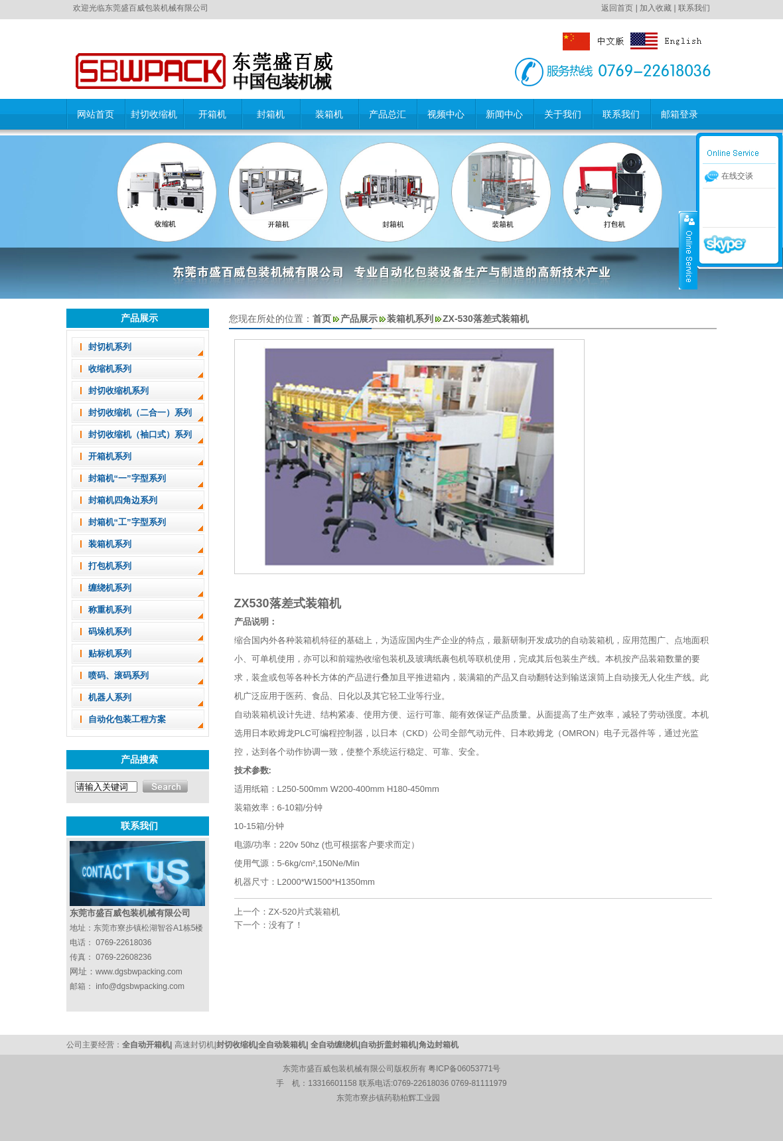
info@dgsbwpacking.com (140, 986)
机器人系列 (109, 697)
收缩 (688, 250)
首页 (322, 318)
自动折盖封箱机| (389, 1044)
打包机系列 (109, 566)
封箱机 (271, 114)
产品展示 (359, 318)
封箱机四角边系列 (122, 500)
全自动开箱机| (148, 1044)
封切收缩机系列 (118, 391)
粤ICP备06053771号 (464, 1068)
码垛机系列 (109, 632)
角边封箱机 (439, 1044)
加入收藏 (656, 8)
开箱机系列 (109, 456)
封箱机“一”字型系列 (127, 478)
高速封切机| (195, 1044)
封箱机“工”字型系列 (127, 522)
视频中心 (445, 114)
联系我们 (694, 8)
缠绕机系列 (109, 588)
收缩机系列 (109, 369)
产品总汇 (387, 114)
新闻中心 (504, 114)
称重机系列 (109, 610)
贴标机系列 (109, 653)
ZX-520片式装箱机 (304, 912)
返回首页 (617, 8)
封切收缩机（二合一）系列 (140, 413)
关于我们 (562, 114)
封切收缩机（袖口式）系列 (140, 434)
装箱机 (329, 114)
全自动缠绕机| (335, 1044)
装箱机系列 (109, 544)
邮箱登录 (679, 114)
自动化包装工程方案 (127, 719)
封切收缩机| (237, 1044)
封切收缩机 (154, 114)
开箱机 (212, 114)
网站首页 (95, 114)
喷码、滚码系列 (118, 675)
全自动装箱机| (284, 1044)
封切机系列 (109, 347)
